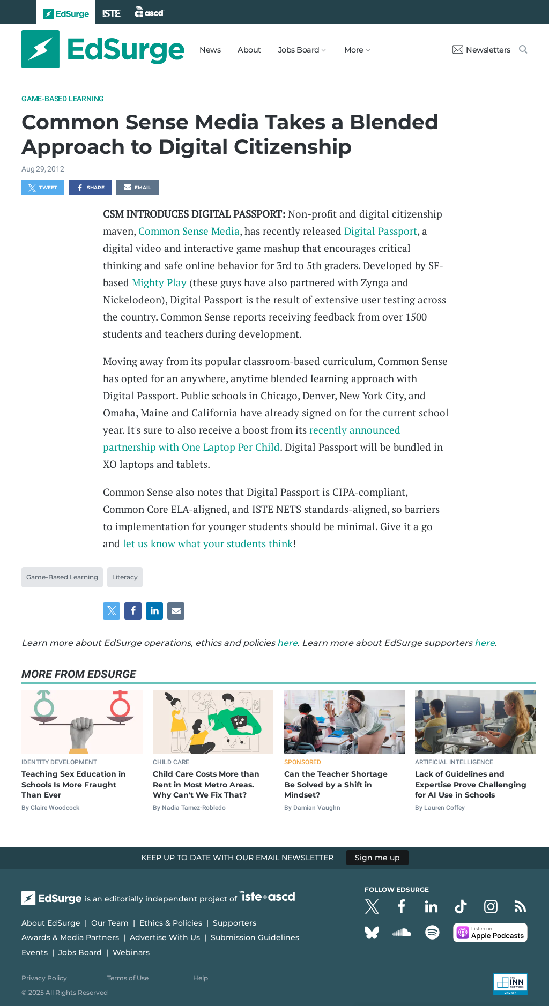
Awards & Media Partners (70, 937)
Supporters (234, 923)
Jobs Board (80, 952)
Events (34, 952)
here (287, 643)
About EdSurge (50, 923)
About (249, 50)
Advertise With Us (165, 937)
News (209, 50)
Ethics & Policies (170, 923)
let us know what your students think (208, 543)
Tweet (42, 188)
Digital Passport (380, 230)
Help (200, 978)
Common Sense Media (189, 230)
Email (137, 188)
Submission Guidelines (255, 937)
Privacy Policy (44, 978)
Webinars (131, 952)
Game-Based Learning (62, 98)
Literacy (125, 577)
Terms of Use (128, 978)
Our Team (110, 923)
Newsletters (481, 50)
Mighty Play (159, 282)
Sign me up (377, 857)
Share (90, 188)
